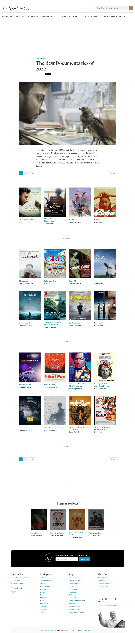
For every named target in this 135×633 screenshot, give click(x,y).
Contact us (102, 581)
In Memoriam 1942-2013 (107, 605)
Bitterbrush (24, 281)
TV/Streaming (30, 16)
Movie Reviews (10, 16)
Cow (96, 281)
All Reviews (16, 581)
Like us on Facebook (100, 592)
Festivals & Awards (76, 612)
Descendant (24, 323)
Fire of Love (49, 384)
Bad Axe (73, 219)
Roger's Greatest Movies (21, 578)
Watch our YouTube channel (110, 592)
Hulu (42, 595)
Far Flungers (74, 589)
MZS (71, 586)
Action (42, 578)
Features (72, 603)
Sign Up (14, 592)
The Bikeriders (95, 533)
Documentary (45, 586)
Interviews (73, 592)
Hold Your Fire (25, 428)
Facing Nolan (25, 384)
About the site (103, 578)
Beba (96, 219)
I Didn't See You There (54, 428)
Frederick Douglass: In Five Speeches (79, 385)
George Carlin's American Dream (101, 385)
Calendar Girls (50, 281)
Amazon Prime (46, 581)
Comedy (43, 583)
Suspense (44, 609)
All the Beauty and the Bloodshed (54, 220)
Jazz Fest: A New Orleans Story (102, 428)
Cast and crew (17, 583)
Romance (44, 603)
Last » (32, 173)
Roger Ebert (74, 609)
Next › (112, 173)
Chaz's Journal (70, 16)
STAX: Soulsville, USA (76, 533)
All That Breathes (26, 219)
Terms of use (90, 630)
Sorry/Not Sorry (57, 533)
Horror (43, 592)
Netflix (42, 601)
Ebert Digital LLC (46, 630)
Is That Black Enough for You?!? (78, 428)
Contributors (90, 16)
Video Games (74, 598)
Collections (40, 59)
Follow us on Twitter (105, 592)
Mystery (43, 598)
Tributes (72, 595)
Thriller (43, 612)
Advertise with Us (105, 583)
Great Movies (49, 16)
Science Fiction (46, 606)
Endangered (74, 323)
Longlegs (35, 533)
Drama (43, 589)
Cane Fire (73, 281)
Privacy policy (76, 630)
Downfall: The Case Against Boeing (52, 323)
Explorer (98, 323)
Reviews (72, 578)
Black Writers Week (113, 16)
